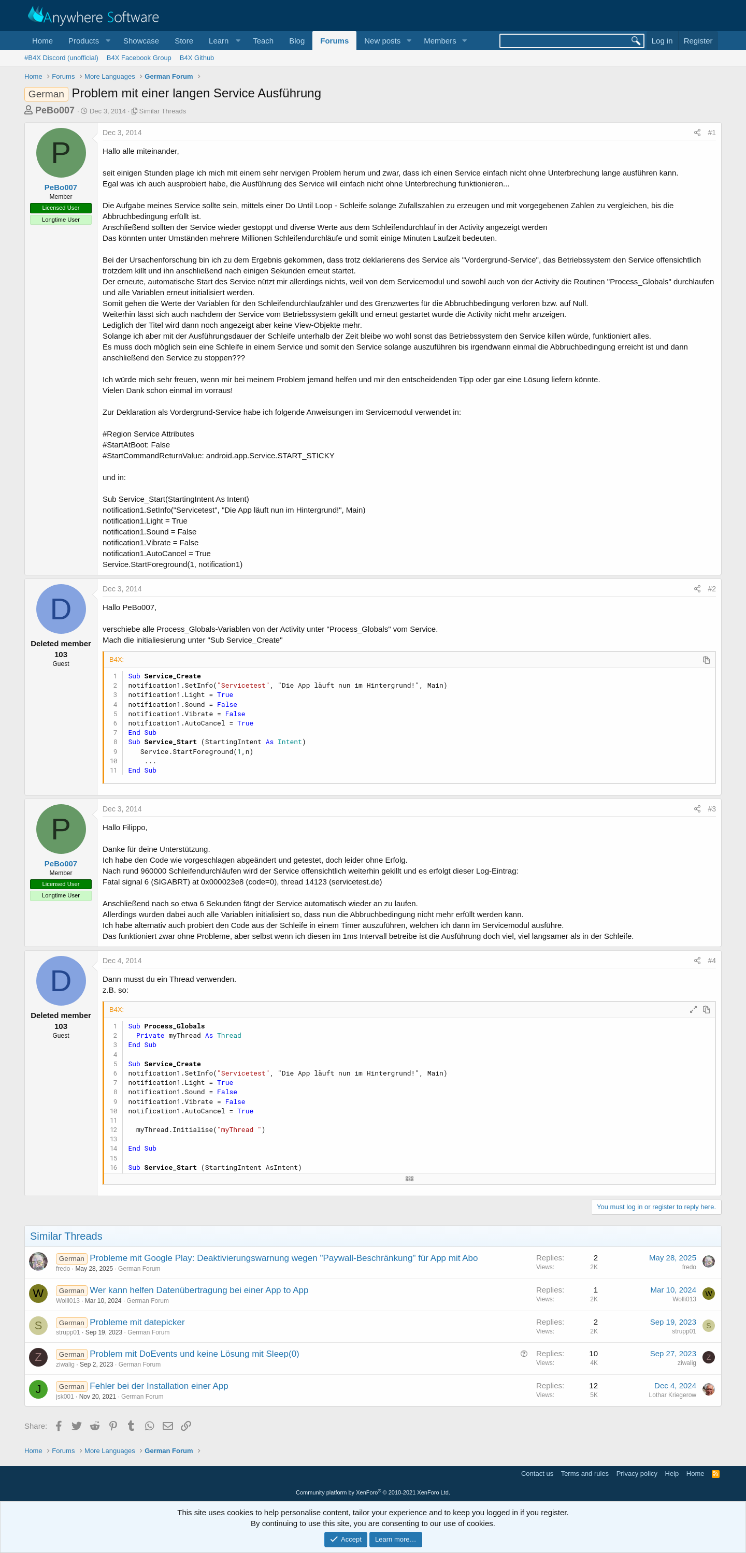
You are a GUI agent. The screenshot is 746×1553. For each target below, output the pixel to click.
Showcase (141, 40)
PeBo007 (55, 110)
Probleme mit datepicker (137, 1322)
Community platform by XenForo (373, 1492)
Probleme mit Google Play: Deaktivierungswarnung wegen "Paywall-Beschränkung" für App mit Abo (284, 1258)
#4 (712, 960)
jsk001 (65, 1396)
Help (672, 1473)
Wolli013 (68, 1300)
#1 (712, 132)
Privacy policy (636, 1473)
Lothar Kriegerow (672, 1395)
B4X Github (197, 58)
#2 (712, 589)
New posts (382, 40)
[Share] (697, 133)
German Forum (139, 1268)
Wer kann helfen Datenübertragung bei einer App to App (199, 1290)
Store (184, 40)
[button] (88, 40)
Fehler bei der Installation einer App (159, 1386)
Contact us (537, 1473)
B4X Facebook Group (139, 58)
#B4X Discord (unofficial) (61, 58)
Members (440, 40)
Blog (297, 40)
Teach (263, 40)
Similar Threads (163, 111)
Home (42, 40)
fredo (63, 1268)
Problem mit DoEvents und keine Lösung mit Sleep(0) (194, 1354)
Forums (334, 40)
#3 (712, 809)
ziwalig (65, 1364)
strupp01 (68, 1332)
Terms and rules (585, 1473)
